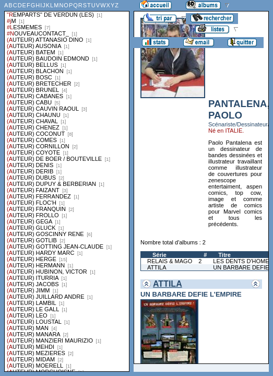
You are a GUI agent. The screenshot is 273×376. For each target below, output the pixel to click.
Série (159, 255)
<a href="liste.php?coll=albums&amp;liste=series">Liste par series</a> (66, 186)
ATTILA (156, 267)
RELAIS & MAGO (169, 261)
